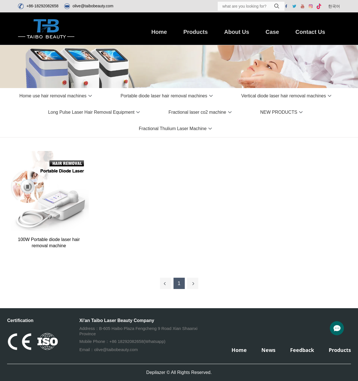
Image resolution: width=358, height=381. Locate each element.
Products (195, 32)
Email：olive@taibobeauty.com (108, 349)
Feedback (302, 350)
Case (272, 32)
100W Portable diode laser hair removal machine (49, 242)
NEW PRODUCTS (278, 112)
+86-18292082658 (42, 6)
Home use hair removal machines (52, 95)
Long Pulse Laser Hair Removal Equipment (91, 112)
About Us (236, 32)
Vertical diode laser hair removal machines (283, 95)
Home (159, 32)
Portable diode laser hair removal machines (164, 95)
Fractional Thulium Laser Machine (173, 128)
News (268, 350)
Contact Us (310, 32)
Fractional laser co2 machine (197, 112)
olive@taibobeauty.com (93, 6)
